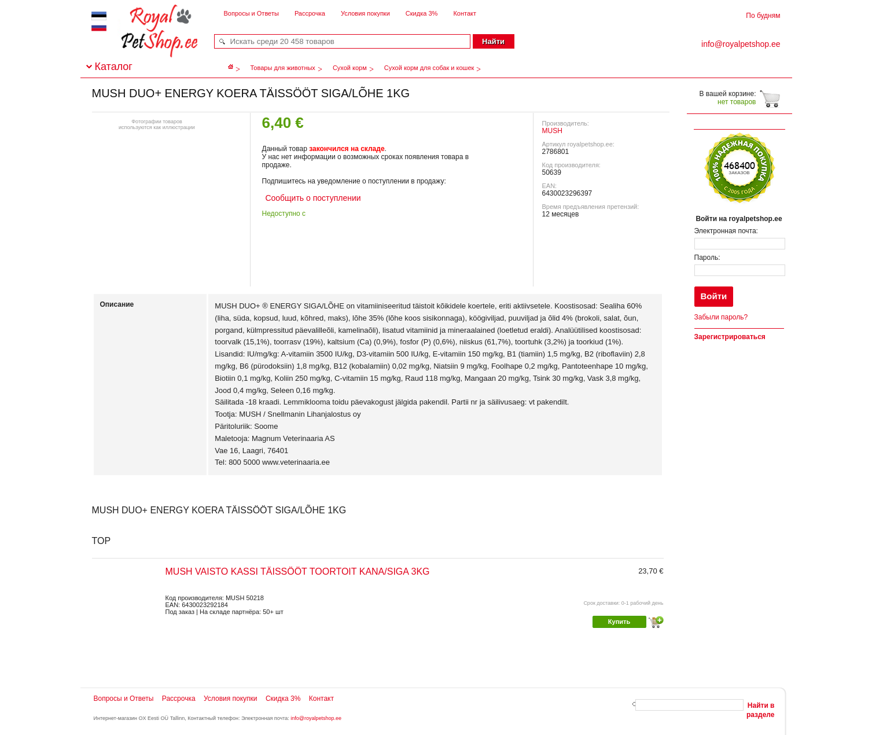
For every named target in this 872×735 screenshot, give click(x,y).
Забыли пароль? (721, 317)
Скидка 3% (421, 13)
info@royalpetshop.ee (315, 718)
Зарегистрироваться (730, 337)
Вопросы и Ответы (251, 13)
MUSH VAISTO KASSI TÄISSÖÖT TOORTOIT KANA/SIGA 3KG (297, 571)
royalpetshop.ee (145, 41)
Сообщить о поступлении (312, 198)
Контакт (464, 13)
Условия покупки (365, 13)
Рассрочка (310, 13)
